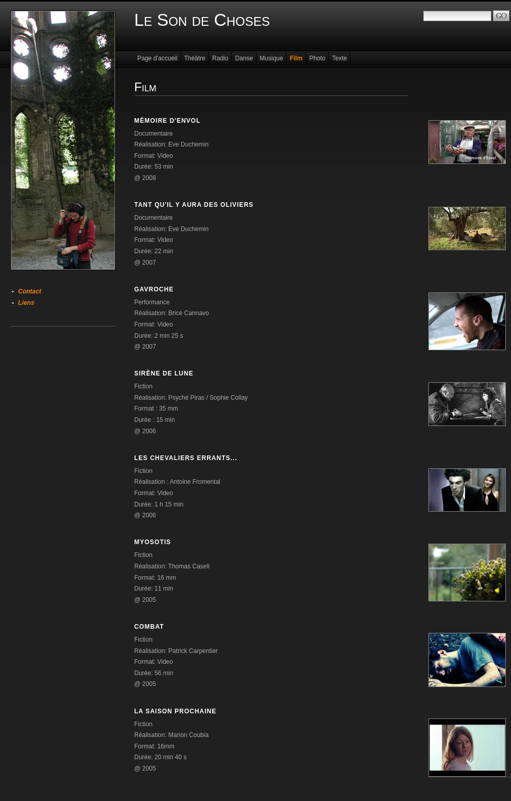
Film (296, 58)
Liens (26, 302)
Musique (271, 58)
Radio (220, 58)
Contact (29, 291)
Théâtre (194, 58)
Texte (339, 58)
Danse (244, 58)
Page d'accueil (157, 58)
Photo (317, 58)
